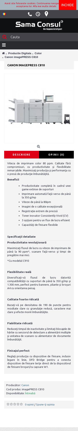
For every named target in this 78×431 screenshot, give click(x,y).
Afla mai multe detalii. (45, 6)
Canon (25, 385)
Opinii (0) (56, 154)
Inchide (67, 5)
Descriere (22, 154)
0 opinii (29, 404)
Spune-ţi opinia (45, 404)
